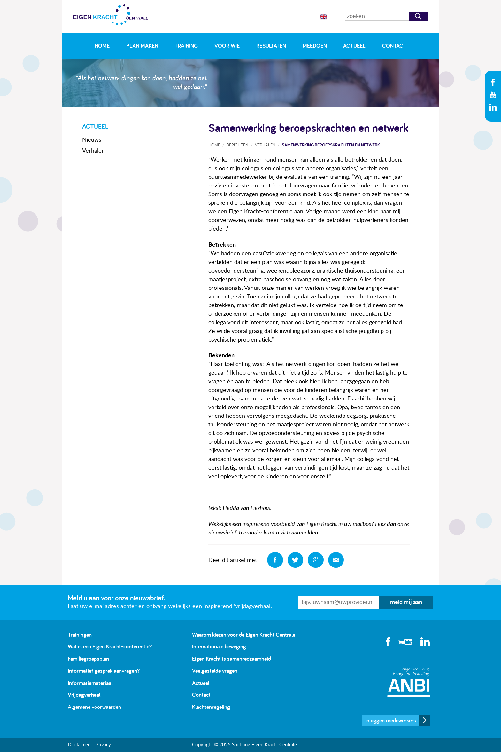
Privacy (103, 744)
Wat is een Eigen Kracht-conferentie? (110, 646)
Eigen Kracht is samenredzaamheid (231, 658)
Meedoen (315, 45)
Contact (394, 45)
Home (102, 45)
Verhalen (93, 151)
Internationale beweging (219, 646)
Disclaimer (78, 744)
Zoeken (418, 16)
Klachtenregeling (211, 706)
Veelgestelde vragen (214, 670)
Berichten (237, 145)
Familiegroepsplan (88, 658)
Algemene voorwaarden (94, 706)
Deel (275, 560)
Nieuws (91, 140)
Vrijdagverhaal (84, 694)
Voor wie (227, 45)
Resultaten (271, 45)
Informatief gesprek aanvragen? (104, 670)
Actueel (354, 45)
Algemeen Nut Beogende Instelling (408, 682)
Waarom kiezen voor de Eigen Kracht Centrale (243, 634)
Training (186, 45)
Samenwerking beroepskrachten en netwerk (331, 145)
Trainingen (80, 634)
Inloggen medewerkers (390, 720)
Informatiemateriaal (90, 682)
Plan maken (142, 45)
